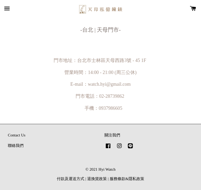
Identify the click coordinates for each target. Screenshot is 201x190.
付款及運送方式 (70, 178)
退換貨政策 (97, 178)
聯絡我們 (16, 145)
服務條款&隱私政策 (127, 178)
